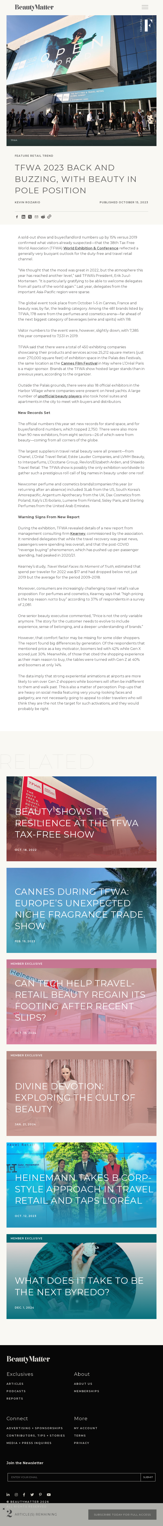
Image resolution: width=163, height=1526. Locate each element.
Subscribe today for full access (122, 1514)
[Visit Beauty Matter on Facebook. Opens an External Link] (25, 1495)
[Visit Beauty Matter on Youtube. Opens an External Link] (50, 1495)
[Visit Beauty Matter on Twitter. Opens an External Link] (33, 1495)
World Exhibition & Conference (91, 248)
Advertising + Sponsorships (35, 1428)
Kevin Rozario (27, 202)
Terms (80, 1435)
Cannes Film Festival (79, 363)
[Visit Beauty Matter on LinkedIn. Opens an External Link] (9, 1495)
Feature (22, 155)
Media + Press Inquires (29, 1443)
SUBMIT (148, 1477)
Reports (15, 1398)
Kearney (77, 534)
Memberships (86, 1391)
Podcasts (16, 1391)
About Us (83, 1383)
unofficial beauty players (60, 396)
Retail (35, 155)
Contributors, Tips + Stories (36, 1435)
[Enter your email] (74, 1477)
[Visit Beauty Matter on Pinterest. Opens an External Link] (41, 1495)
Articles (15, 1383)
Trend (47, 155)
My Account (86, 1428)
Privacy (81, 1443)
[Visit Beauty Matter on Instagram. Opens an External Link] (17, 1495)
